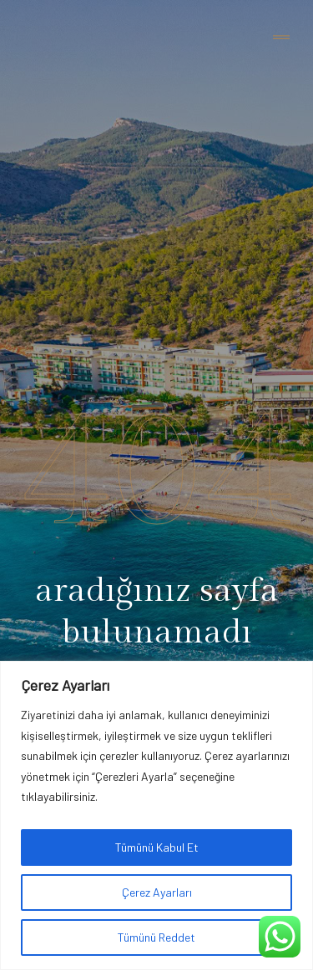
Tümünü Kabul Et (157, 847)
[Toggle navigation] (281, 38)
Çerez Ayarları (157, 892)
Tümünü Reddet (156, 937)
